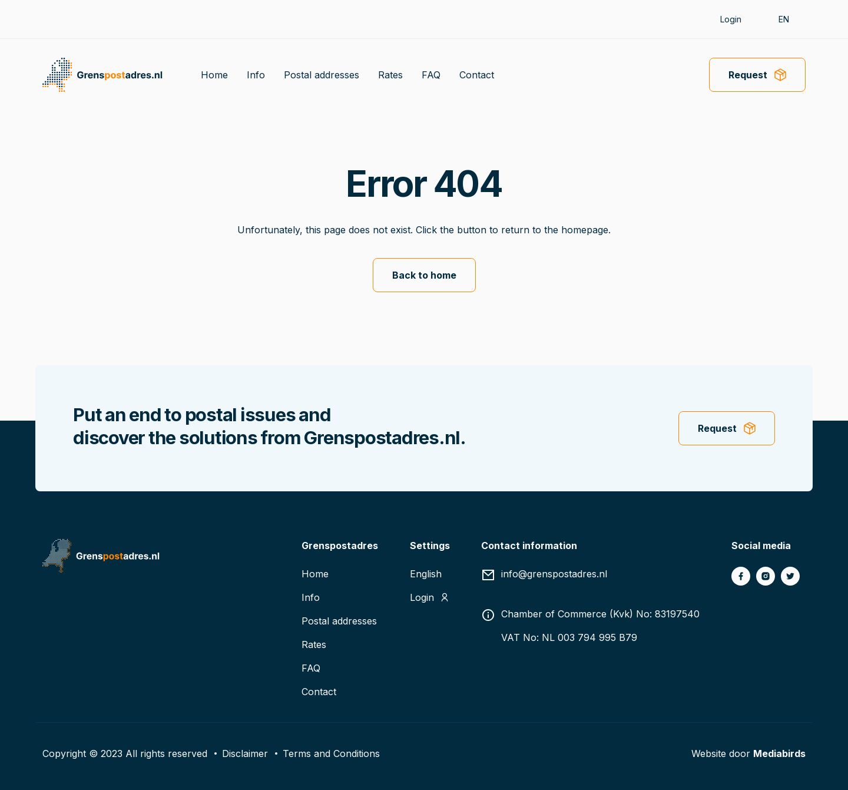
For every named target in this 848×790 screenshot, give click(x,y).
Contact (476, 75)
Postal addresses (321, 75)
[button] (789, 19)
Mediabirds (779, 753)
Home (214, 75)
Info (256, 75)
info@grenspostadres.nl (554, 574)
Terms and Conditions (331, 753)
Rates (390, 75)
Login (730, 19)
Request (747, 75)
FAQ (431, 75)
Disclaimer (245, 753)
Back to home (424, 275)
